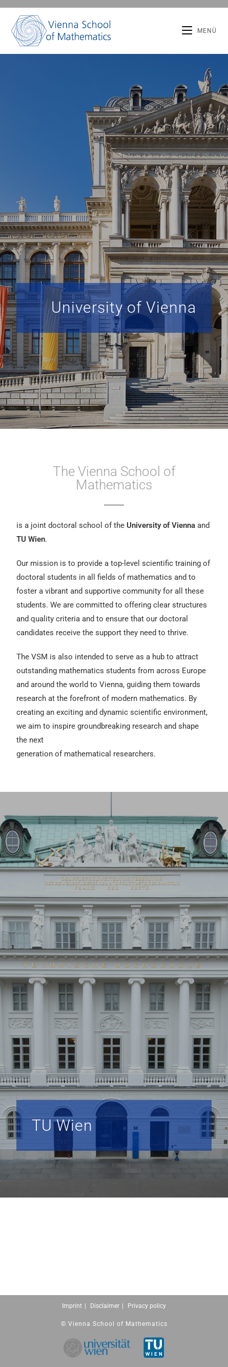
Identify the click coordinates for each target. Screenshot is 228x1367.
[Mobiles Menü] (199, 30)
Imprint (72, 1305)
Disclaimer (104, 1305)
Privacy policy (147, 1305)
